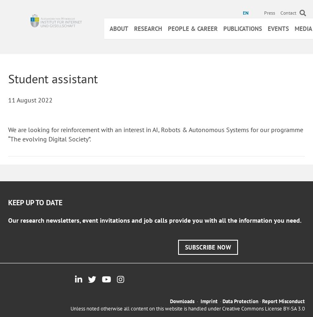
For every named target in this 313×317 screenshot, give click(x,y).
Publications (242, 29)
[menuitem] (247, 13)
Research (148, 29)
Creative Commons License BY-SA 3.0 (263, 308)
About (119, 29)
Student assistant (53, 79)
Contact (288, 13)
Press (269, 13)
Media (303, 29)
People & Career (193, 29)
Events (278, 29)
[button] (208, 247)
